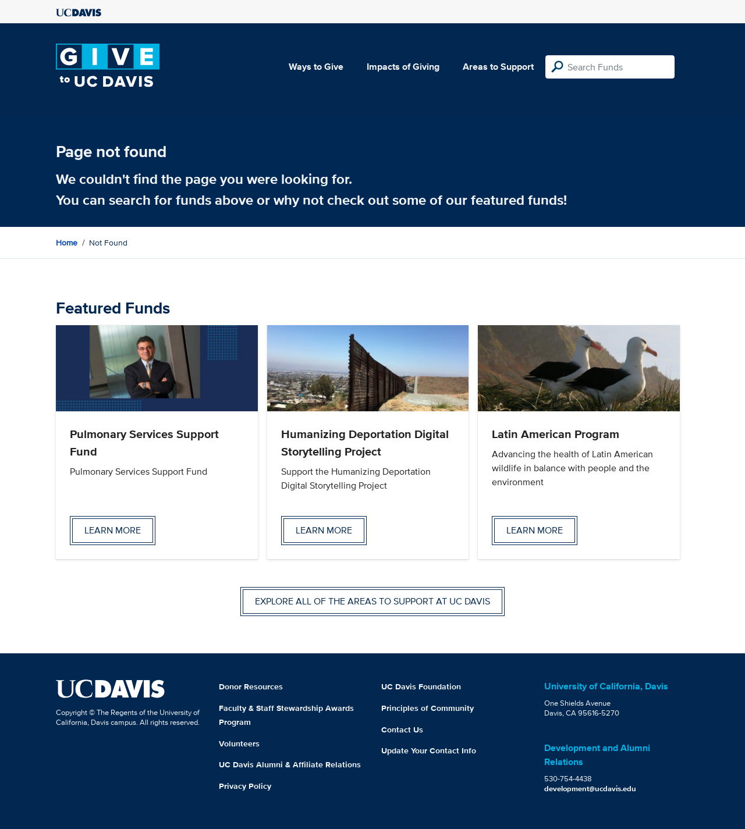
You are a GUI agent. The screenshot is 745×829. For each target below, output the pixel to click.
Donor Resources (251, 686)
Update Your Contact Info (428, 750)
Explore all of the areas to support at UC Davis (372, 601)
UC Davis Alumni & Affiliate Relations (290, 764)
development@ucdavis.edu (590, 788)
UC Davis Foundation (421, 686)
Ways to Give (316, 66)
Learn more (112, 530)
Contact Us (402, 729)
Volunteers (239, 743)
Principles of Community (427, 708)
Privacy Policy (245, 786)
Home (66, 242)
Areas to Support (498, 66)
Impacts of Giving (403, 66)
